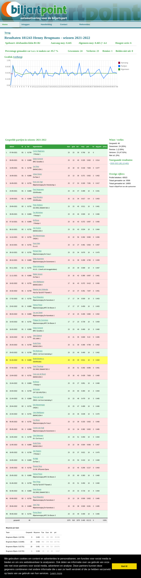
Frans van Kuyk (38, 397)
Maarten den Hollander (40, 289)
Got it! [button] (124, 566)
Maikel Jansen (37, 274)
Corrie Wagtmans (38, 151)
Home (5, 24)
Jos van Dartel (37, 312)
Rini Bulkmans (37, 351)
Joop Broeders (38, 197)
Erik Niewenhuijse (39, 236)
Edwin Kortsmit (38, 159)
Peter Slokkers (38, 205)
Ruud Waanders (38, 297)
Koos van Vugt (38, 182)
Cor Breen (36, 420)
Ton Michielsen (38, 212)
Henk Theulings (38, 366)
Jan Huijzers (37, 451)
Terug (7, 32)
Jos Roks (36, 166)
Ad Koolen (36, 389)
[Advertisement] (70, 112)
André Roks (37, 343)
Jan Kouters (37, 228)
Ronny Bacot (37, 512)
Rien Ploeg (36, 482)
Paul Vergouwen (38, 189)
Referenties (84, 24)
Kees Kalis (36, 243)
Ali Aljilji (35, 458)
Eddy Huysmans (38, 259)
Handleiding (46, 24)
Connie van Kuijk (38, 428)
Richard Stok (37, 251)
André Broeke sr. (38, 358)
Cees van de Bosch (39, 374)
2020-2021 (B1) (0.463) (119, 163)
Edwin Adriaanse (38, 266)
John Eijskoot (37, 335)
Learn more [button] (56, 573)
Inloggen (26, 24)
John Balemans (38, 435)
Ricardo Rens (37, 466)
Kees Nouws (37, 489)
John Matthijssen (38, 282)
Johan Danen (37, 174)
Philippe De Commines (40, 320)
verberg (18, 57)
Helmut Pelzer (37, 305)
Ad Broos (36, 220)
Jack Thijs (36, 505)
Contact (63, 24)
